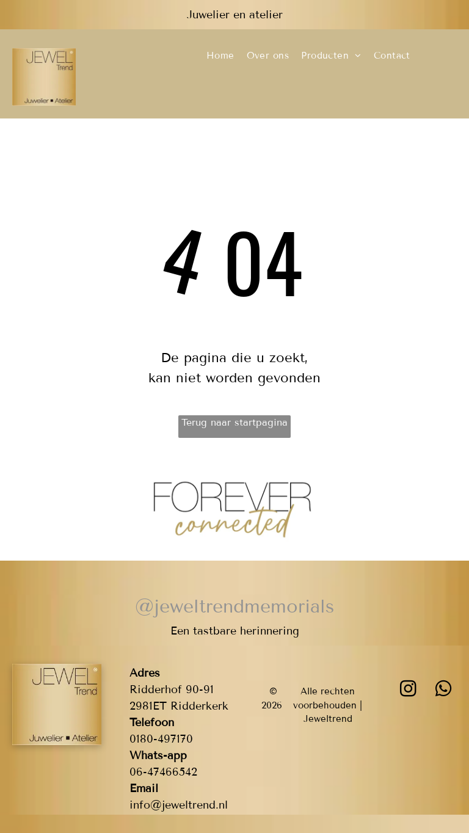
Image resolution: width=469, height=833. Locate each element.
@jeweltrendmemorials (234, 606)
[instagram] (408, 690)
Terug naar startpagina (234, 422)
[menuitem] (220, 56)
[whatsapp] (444, 690)
